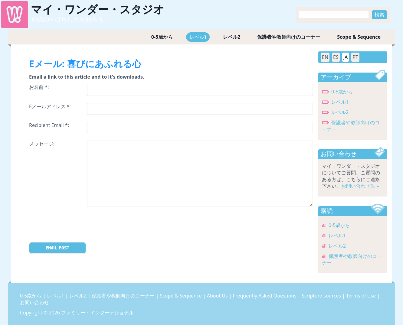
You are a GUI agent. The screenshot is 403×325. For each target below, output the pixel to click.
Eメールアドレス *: (50, 106)
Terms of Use (361, 295)
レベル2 (231, 37)
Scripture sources (322, 295)
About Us (218, 295)
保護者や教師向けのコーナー (288, 37)
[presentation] (75, 225)
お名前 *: (39, 87)
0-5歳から (162, 37)
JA (345, 57)
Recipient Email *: (49, 125)
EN (325, 57)
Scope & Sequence (359, 37)
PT (355, 57)
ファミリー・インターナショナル (97, 312)
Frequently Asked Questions (265, 295)
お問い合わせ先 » (360, 186)
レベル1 (198, 37)
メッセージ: (41, 144)
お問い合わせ (34, 302)
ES (336, 57)
